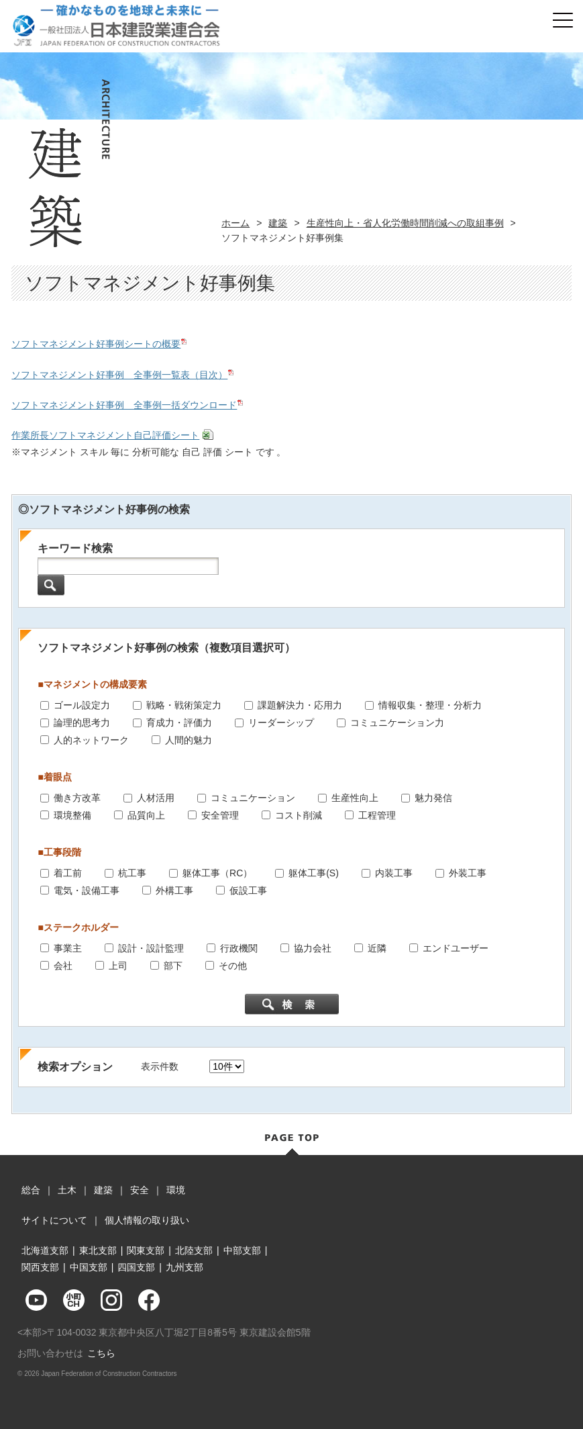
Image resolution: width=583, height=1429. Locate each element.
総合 (30, 1190)
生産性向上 (354, 797)
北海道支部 (44, 1250)
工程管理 (377, 814)
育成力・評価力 (179, 722)
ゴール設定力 (82, 705)
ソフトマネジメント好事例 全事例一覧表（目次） (119, 374)
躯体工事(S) (313, 872)
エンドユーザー (455, 947)
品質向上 (146, 814)
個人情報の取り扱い (147, 1220)
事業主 (68, 947)
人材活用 (155, 797)
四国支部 (136, 1267)
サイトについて (54, 1220)
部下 (173, 965)
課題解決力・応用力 (300, 705)
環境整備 (72, 814)
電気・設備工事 (86, 889)
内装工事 (394, 872)
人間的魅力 (188, 739)
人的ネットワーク (91, 739)
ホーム (235, 223)
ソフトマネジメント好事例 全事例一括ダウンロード (124, 405)
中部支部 (242, 1250)
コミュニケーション (253, 797)
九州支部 (184, 1267)
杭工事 (132, 872)
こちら (101, 1353)
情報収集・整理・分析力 (430, 705)
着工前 (68, 872)
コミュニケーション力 (397, 722)
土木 (67, 1190)
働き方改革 (77, 797)
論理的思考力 (82, 722)
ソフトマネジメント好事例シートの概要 (95, 343)
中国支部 (88, 1267)
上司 (118, 965)
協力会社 (312, 947)
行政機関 (239, 947)
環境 (175, 1190)
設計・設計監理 (151, 947)
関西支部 (40, 1267)
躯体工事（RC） (217, 872)
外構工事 (174, 889)
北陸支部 (194, 1250)
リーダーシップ (281, 722)
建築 (277, 223)
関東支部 (145, 1250)
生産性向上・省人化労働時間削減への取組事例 (405, 223)
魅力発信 (433, 797)
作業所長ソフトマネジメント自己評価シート (105, 435)
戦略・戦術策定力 (183, 705)
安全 (139, 1190)
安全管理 (220, 814)
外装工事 (467, 872)
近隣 (377, 947)
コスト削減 (298, 814)
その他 (233, 965)
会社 (63, 965)
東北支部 (98, 1250)
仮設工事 (248, 889)
